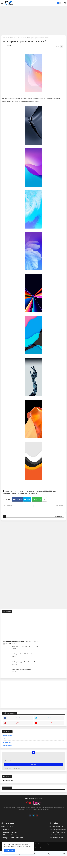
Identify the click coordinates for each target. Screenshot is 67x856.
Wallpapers (30, 491)
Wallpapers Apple (9, 493)
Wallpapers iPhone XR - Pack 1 (21, 670)
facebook (19, 718)
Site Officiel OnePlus (58, 832)
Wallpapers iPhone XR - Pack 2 (22, 654)
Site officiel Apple (57, 826)
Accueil (4, 38)
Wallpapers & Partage (10, 835)
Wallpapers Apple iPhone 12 (17, 38)
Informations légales (45, 844)
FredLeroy (43, 848)
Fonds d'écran (19, 491)
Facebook (18, 499)
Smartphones (8, 739)
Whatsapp (37, 499)
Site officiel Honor (57, 835)
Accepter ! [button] (9, 850)
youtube (50, 723)
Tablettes (7, 742)
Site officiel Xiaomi (57, 838)
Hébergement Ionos (10, 832)
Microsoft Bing (8, 826)
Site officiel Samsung (58, 829)
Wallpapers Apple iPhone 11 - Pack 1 (23, 662)
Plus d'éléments (59, 516)
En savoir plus (27, 846)
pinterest (19, 723)
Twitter (28, 499)
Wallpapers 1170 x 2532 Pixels (46, 491)
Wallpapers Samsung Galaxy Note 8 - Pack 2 (20, 641)
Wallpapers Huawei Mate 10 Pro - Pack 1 (25, 646)
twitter (50, 718)
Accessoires (8, 735)
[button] (65, 3)
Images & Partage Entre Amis (13, 838)
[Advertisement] (33, 20)
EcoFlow (6, 829)
